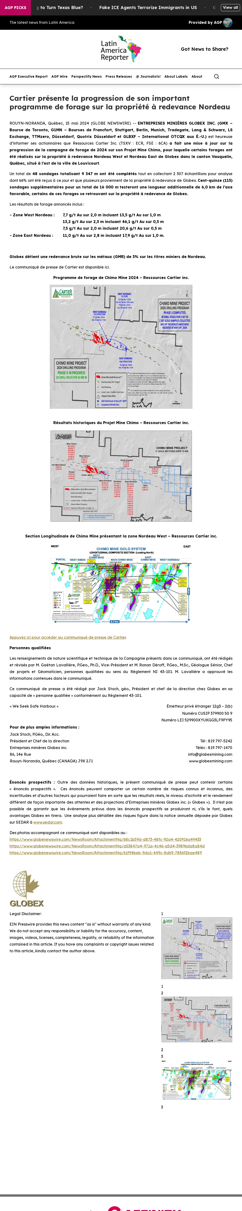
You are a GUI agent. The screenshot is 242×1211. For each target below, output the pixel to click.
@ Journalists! (148, 77)
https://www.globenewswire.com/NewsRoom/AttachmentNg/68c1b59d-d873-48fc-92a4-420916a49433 (105, 839)
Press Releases (119, 77)
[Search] (216, 76)
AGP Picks (15, 7)
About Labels (176, 77)
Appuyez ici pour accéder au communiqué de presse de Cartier (68, 637)
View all (230, 7)
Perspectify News (86, 77)
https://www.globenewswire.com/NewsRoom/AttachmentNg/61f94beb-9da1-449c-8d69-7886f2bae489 (106, 852)
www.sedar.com (47, 822)
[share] (229, 76)
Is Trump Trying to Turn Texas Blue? (48, 7)
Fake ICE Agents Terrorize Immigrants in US (153, 7)
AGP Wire (59, 77)
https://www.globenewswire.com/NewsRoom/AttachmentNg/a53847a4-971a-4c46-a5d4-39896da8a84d (107, 846)
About (197, 77)
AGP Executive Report (29, 77)
